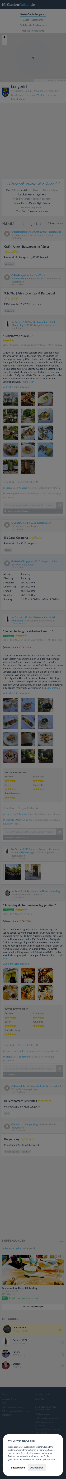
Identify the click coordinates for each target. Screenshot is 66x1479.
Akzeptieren (36, 1467)
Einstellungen (17, 1467)
